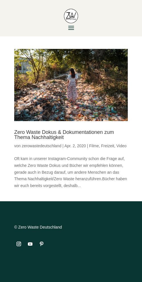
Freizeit (107, 146)
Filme (94, 146)
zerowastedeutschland (41, 146)
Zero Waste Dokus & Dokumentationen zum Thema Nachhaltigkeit (64, 134)
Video (121, 146)
